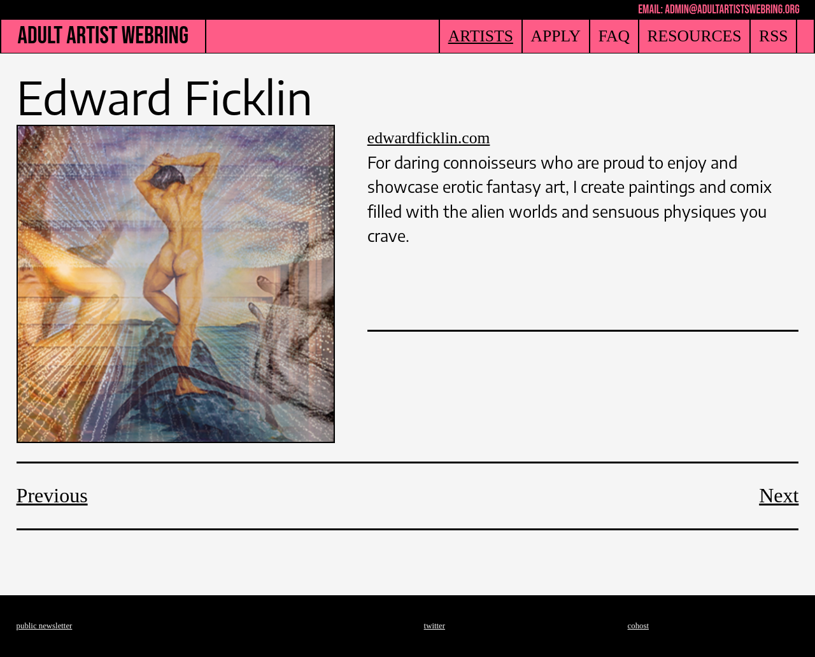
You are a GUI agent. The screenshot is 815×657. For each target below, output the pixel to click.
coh (633, 625)
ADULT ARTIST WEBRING (103, 36)
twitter (434, 625)
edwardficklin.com (428, 138)
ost (644, 625)
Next (778, 495)
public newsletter (45, 625)
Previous (52, 495)
